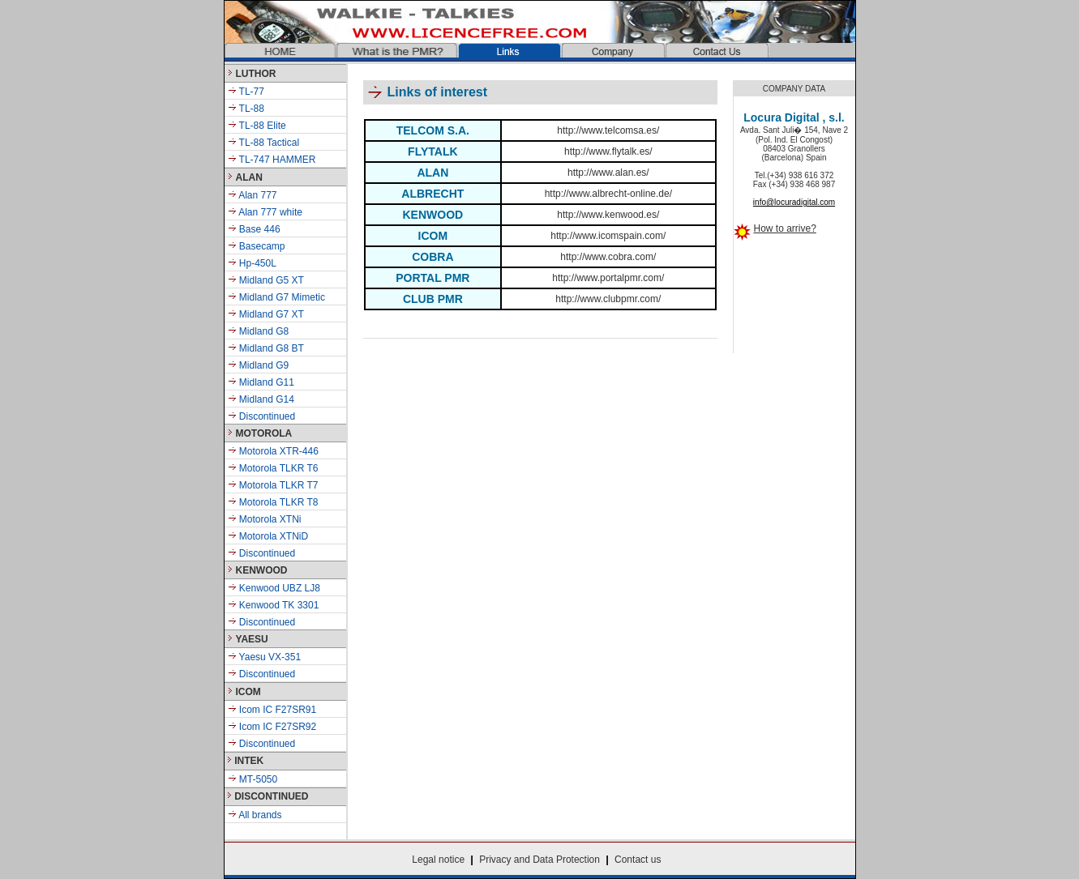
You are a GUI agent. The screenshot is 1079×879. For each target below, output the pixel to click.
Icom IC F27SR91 (272, 709)
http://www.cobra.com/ (608, 256)
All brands (255, 815)
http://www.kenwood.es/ (608, 214)
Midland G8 (264, 331)
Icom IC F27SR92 (272, 726)
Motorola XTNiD (268, 536)
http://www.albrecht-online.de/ (608, 193)
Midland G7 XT (271, 314)
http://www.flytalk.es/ (608, 151)
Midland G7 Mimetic (282, 297)
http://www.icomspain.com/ (608, 235)
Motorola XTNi (265, 519)
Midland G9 (263, 365)
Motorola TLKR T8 (273, 502)
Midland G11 (265, 382)
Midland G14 (265, 399)
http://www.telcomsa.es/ (608, 130)
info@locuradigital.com (794, 202)
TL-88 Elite (257, 125)
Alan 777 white (269, 212)
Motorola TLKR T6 (273, 468)
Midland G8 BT (270, 348)
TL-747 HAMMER (272, 159)
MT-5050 (253, 779)
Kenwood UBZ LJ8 (274, 588)
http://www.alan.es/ (608, 172)
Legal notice (438, 859)
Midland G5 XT (271, 280)
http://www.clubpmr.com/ (608, 299)
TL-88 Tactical (264, 142)
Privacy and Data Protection (539, 859)
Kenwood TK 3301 (273, 605)
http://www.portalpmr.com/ (608, 278)
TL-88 (246, 108)
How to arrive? (785, 228)
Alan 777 (257, 195)
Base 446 (259, 229)
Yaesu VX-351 (265, 657)
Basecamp (262, 246)
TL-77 (246, 91)
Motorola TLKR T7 (273, 485)
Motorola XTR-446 (273, 451)
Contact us (637, 859)
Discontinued (266, 416)
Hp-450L (257, 263)
